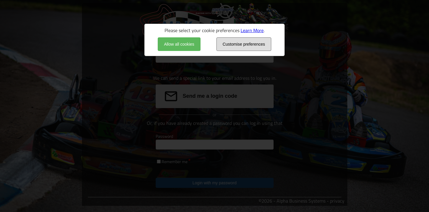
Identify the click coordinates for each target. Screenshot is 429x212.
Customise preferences (244, 44)
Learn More (252, 30)
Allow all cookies (179, 44)
